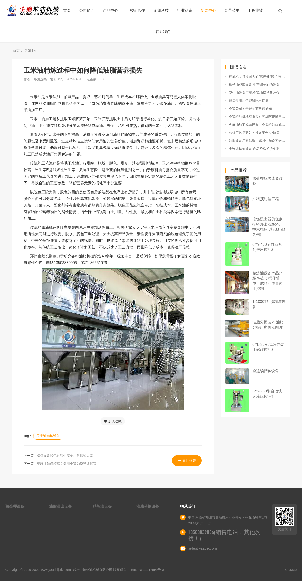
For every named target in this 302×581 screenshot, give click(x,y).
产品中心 (112, 10)
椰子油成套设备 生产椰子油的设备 (254, 85)
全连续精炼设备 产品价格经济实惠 (254, 149)
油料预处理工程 (265, 199)
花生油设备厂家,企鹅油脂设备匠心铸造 (257, 93)
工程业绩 (255, 10)
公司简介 (86, 10)
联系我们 (163, 32)
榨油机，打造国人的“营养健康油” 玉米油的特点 (257, 76)
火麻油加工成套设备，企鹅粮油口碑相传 (257, 125)
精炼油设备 (102, 506)
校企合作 (137, 10)
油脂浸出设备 (60, 506)
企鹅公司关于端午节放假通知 (250, 109)
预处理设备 (14, 506)
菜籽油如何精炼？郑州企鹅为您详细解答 (66, 464)
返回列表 (187, 460)
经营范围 (231, 10)
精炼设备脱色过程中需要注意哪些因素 (65, 455)
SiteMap (291, 570)
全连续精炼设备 (265, 371)
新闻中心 (208, 10)
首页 (67, 10)
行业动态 (184, 10)
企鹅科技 (161, 10)
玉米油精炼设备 (48, 436)
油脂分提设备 (147, 506)
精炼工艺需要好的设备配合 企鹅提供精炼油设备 (257, 133)
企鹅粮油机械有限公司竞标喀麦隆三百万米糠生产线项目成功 (257, 117)
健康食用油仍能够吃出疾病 (248, 101)
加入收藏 (113, 421)
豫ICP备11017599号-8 (147, 570)
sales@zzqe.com (202, 548)
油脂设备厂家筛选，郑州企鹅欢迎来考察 (257, 141)
